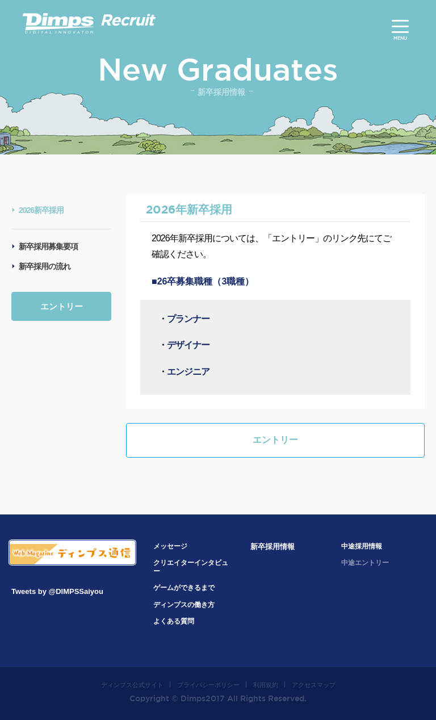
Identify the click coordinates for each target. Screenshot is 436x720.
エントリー (61, 306)
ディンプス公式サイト (132, 684)
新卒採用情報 (272, 546)
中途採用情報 (361, 546)
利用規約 (265, 684)
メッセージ (170, 546)
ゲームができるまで (184, 588)
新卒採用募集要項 (48, 246)
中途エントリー (365, 563)
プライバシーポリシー (208, 684)
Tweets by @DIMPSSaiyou (57, 591)
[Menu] (400, 26)
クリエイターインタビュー (190, 567)
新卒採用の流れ (44, 266)
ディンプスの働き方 (184, 605)
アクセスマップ (314, 684)
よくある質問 (173, 621)
